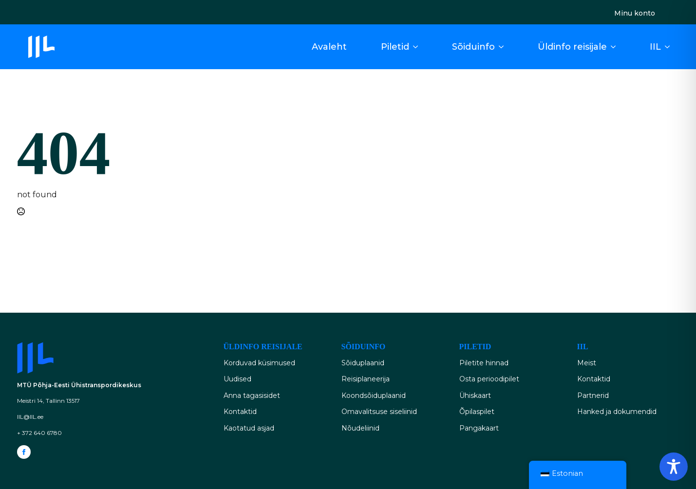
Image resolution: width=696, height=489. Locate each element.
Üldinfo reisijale (572, 46)
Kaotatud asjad (249, 428)
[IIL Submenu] (670, 47)
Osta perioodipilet (489, 379)
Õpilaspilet (476, 411)
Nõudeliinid (360, 428)
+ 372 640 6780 (39, 432)
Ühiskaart (475, 395)
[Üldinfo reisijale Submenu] (616, 47)
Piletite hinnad (483, 362)
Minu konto (634, 13)
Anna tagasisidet (252, 395)
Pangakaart (479, 428)
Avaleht (329, 46)
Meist (586, 362)
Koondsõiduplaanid (373, 395)
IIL (655, 46)
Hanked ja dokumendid (617, 411)
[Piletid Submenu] (418, 47)
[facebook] (24, 452)
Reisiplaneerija (365, 379)
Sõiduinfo (473, 46)
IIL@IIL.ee (30, 416)
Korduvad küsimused (259, 362)
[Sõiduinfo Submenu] (504, 47)
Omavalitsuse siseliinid (379, 411)
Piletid (395, 46)
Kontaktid (240, 411)
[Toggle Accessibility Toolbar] (673, 466)
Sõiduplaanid (362, 362)
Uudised (237, 379)
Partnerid (593, 395)
